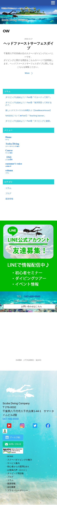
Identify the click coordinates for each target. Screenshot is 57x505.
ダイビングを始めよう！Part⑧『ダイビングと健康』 (28, 121)
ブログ (8, 193)
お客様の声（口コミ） (17, 470)
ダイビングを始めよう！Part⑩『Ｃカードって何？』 (28, 97)
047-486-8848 (32, 296)
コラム (8, 188)
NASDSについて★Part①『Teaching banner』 (25, 116)
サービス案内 (13, 463)
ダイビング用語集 (15, 473)
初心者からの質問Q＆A (18, 466)
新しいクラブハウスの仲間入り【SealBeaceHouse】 (28, 110)
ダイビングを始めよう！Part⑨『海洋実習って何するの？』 (28, 103)
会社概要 (11, 487)
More (27, 73)
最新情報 (9, 199)
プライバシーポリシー (17, 490)
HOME (10, 456)
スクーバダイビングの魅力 (19, 460)
